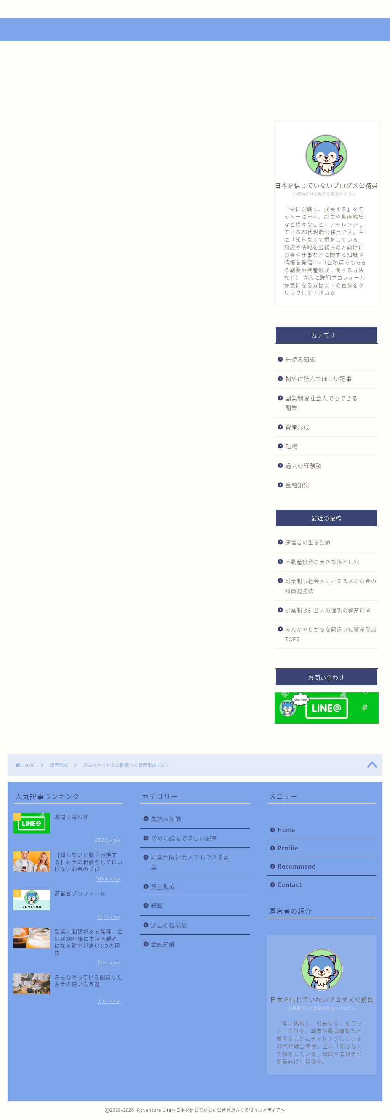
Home (44, 9)
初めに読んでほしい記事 (318, 378)
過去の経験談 (303, 465)
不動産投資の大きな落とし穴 (322, 561)
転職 (291, 446)
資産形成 (35, 136)
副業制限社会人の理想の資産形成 (328, 610)
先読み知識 (300, 359)
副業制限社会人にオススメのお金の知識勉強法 (331, 585)
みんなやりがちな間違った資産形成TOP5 (331, 634)
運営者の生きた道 (308, 542)
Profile (116, 9)
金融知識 (297, 484)
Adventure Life (195, 28)
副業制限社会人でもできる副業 (321, 403)
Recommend (191, 9)
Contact (267, 9)
